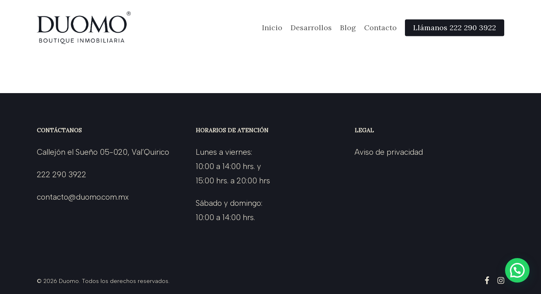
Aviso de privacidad (389, 152)
